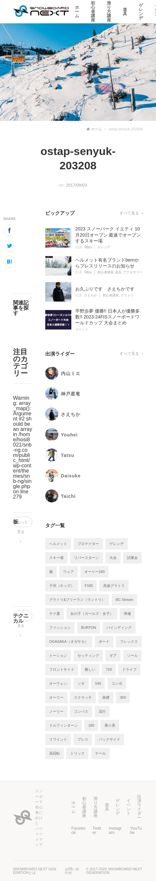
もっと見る (22, 523)
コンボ (116, 683)
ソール (132, 655)
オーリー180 (94, 572)
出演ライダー (139, 807)
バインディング (119, 627)
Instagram (115, 830)
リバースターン (86, 558)
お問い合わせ (72, 871)
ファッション (60, 627)
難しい (90, 669)
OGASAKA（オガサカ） (68, 641)
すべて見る (131, 213)
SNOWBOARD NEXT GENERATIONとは (34, 871)
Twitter (96, 830)
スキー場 (56, 558)
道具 (125, 11)
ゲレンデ (141, 11)
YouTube (136, 830)
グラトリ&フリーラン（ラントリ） (77, 600)
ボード (104, 641)
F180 (89, 586)
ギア (113, 655)
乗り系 (110, 725)
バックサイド (109, 739)
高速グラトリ (114, 586)
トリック (77, 753)
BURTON (88, 627)
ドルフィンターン (63, 725)
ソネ (81, 683)
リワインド (58, 739)
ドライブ (129, 669)
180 (91, 725)
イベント (128, 807)
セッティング (88, 655)
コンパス (81, 711)
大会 (113, 558)
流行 (102, 711)
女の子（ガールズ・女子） (91, 613)
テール (100, 753)
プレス (83, 739)
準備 (127, 613)
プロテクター (88, 544)
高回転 (54, 753)
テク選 (54, 613)
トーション (58, 655)
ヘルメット (58, 544)
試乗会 (132, 558)
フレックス (129, 641)
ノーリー (56, 711)
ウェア (68, 572)
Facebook (78, 830)
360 (123, 697)
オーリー (56, 697)
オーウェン (58, 683)
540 (98, 683)
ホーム (77, 11)
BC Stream (124, 600)
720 (109, 669)
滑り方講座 (109, 11)
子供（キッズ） (61, 586)
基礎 (105, 697)
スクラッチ (83, 697)
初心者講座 (93, 11)
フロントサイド (61, 669)
